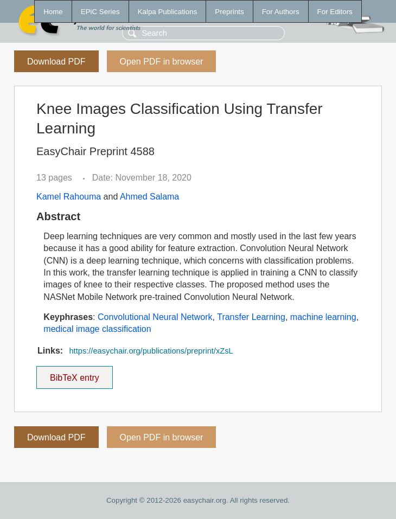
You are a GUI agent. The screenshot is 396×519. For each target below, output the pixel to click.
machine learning (323, 317)
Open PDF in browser (161, 61)
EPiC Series (100, 12)
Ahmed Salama (149, 196)
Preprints (229, 12)
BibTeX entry (74, 374)
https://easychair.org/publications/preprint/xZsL (151, 351)
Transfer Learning (251, 317)
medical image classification (97, 329)
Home (53, 12)
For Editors (335, 12)
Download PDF (56, 61)
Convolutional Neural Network (155, 317)
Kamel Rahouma (68, 196)
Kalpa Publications (167, 12)
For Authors (280, 12)
